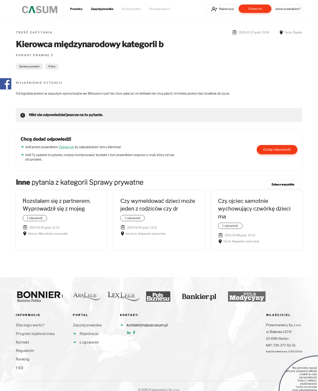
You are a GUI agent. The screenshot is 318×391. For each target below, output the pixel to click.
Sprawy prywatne (29, 66)
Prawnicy (76, 9)
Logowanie (89, 342)
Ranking (23, 359)
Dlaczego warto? (159, 9)
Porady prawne (131, 9)
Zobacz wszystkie (282, 184)
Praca (51, 66)
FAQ (19, 368)
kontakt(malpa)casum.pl (147, 325)
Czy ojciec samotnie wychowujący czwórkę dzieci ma (254, 209)
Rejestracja (226, 9)
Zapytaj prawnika (102, 9)
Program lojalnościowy (35, 334)
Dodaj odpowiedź (277, 150)
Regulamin (25, 351)
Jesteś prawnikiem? (288, 9)
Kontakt (22, 342)
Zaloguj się (255, 8)
